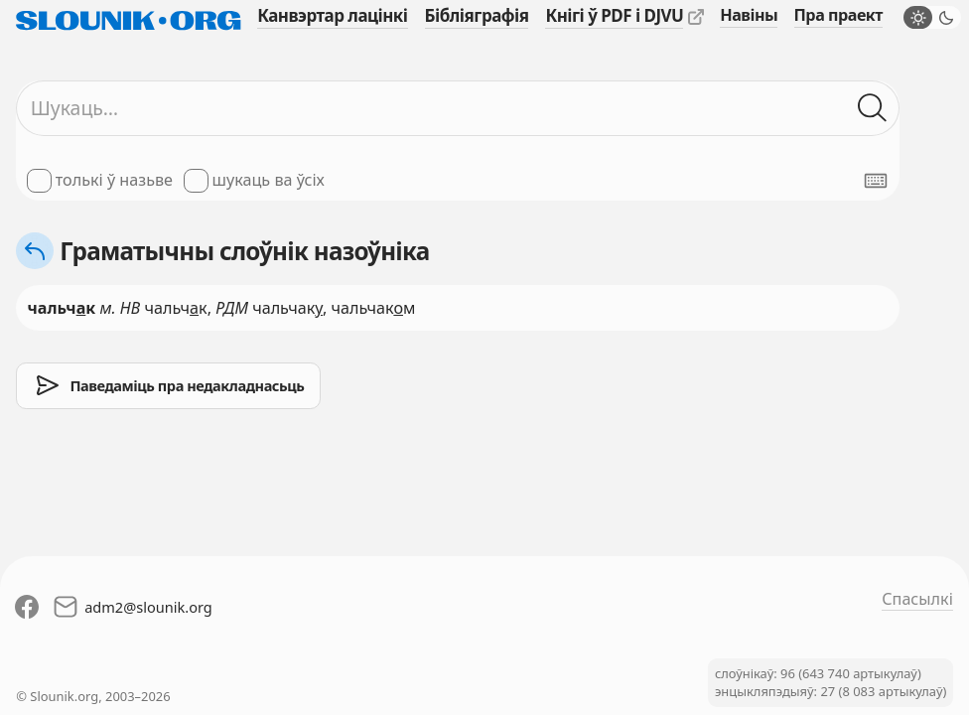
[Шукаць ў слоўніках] (873, 108)
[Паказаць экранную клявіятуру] (876, 181)
